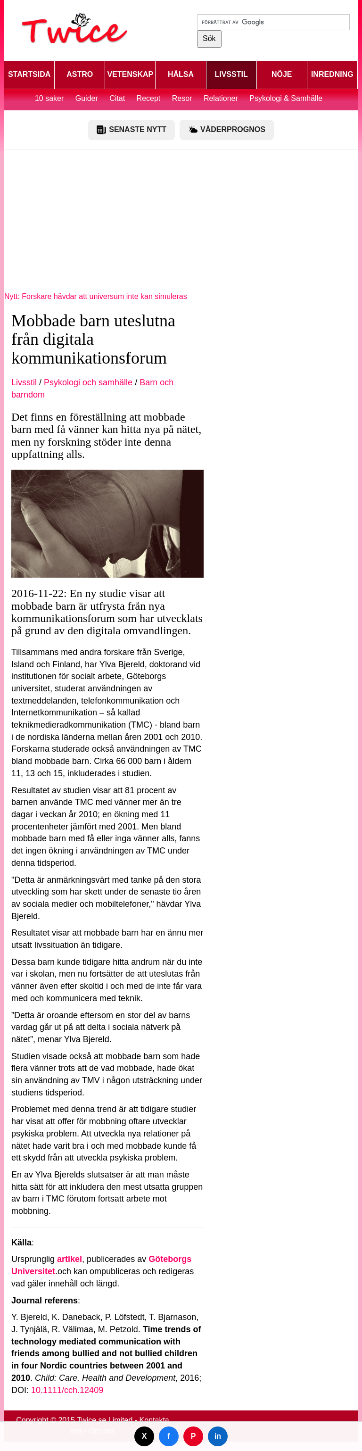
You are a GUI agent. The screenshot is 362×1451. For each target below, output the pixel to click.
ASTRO (79, 74)
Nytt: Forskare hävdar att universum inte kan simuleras (95, 296)
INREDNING (332, 74)
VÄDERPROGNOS (226, 129)
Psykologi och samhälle (88, 382)
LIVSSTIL (230, 74)
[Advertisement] (181, 225)
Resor (182, 98)
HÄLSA (181, 74)
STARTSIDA (29, 74)
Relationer (221, 98)
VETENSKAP (130, 74)
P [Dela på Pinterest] (193, 1436)
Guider (86, 98)
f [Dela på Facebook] (168, 1436)
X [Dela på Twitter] (144, 1436)
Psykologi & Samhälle (285, 98)
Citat (117, 98)
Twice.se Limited (104, 1420)
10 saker (49, 98)
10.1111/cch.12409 (67, 1390)
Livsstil (24, 382)
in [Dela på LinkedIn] (217, 1436)
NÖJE (282, 74)
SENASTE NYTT (131, 129)
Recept (149, 98)
